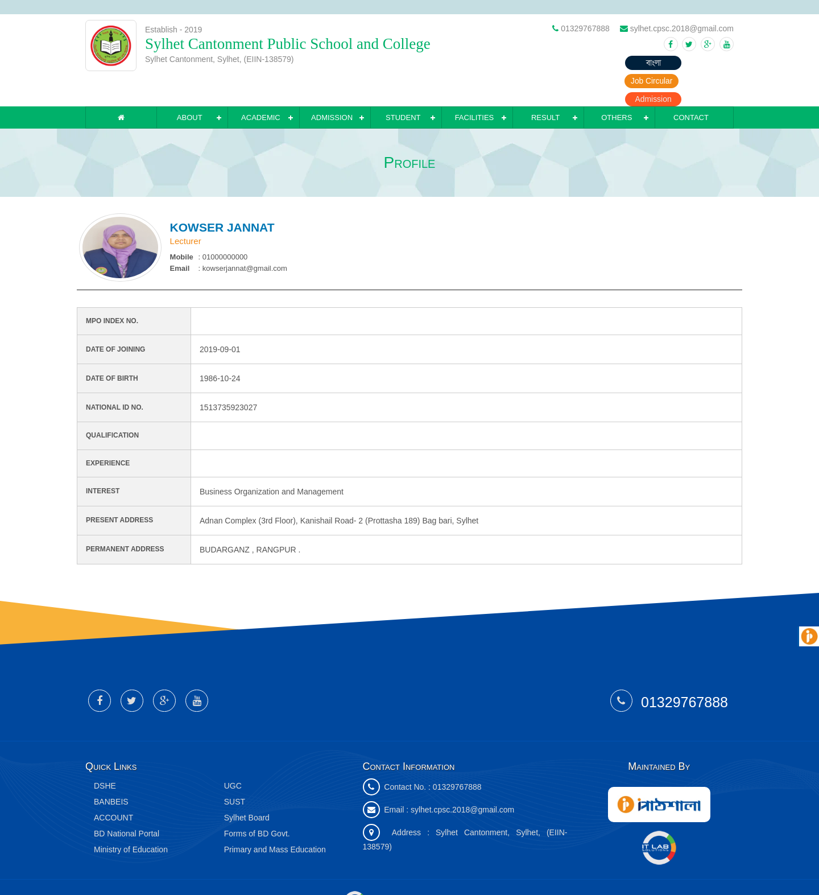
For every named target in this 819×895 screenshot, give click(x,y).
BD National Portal (126, 804)
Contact (691, 88)
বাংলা (574, 62)
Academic (260, 88)
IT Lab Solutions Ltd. (394, 871)
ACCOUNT (113, 788)
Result (545, 88)
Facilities (474, 88)
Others (616, 88)
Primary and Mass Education (275, 819)
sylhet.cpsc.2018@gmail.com (462, 780)
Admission (705, 62)
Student (403, 88)
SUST (234, 772)
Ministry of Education (131, 819)
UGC (233, 756)
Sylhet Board (247, 788)
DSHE (105, 756)
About (189, 88)
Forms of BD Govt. (257, 804)
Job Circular (640, 62)
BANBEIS (111, 772)
